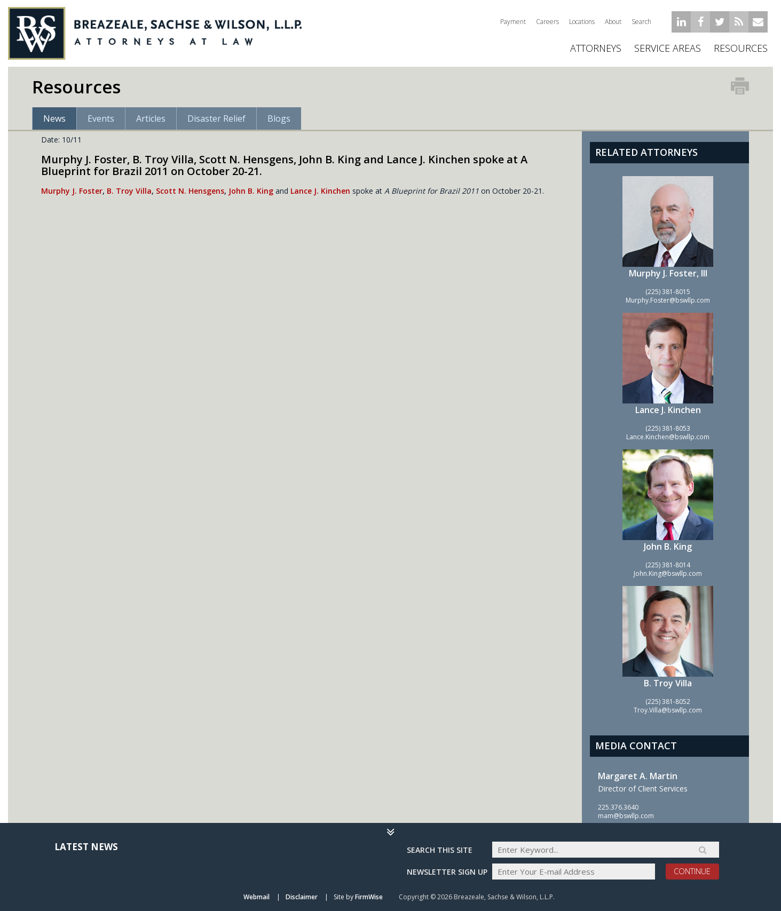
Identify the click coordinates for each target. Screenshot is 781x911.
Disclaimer (302, 896)
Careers (547, 21)
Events (101, 118)
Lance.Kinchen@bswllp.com (667, 436)
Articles (150, 118)
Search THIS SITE (439, 850)
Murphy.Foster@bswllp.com (668, 300)
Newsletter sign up (447, 872)
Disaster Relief (216, 118)
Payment (513, 21)
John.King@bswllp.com (668, 573)
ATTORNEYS (595, 48)
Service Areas (667, 48)
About (613, 21)
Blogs (278, 118)
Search (641, 21)
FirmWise (369, 896)
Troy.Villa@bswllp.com (668, 710)
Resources (741, 48)
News (54, 118)
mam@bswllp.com (626, 815)
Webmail (256, 896)
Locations (582, 21)
